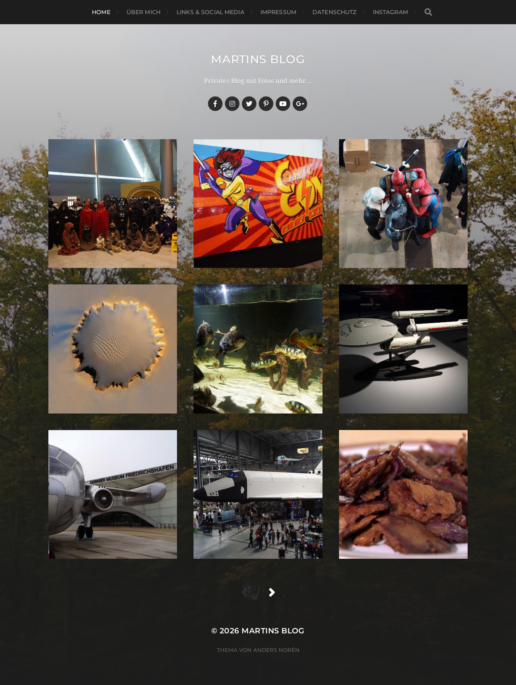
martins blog (258, 59)
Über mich (143, 12)
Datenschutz (334, 12)
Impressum (278, 12)
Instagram (390, 12)
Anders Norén (276, 650)
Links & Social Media (210, 12)
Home (101, 12)
